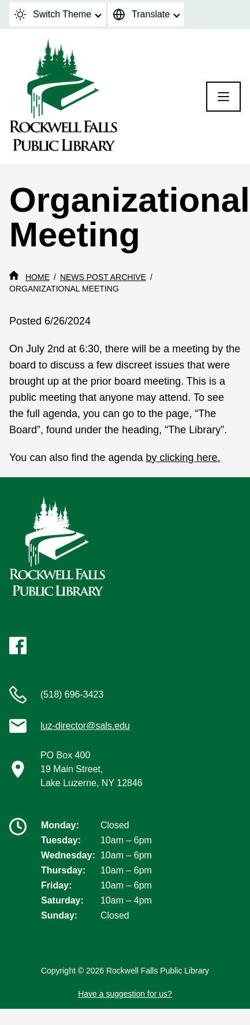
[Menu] (223, 97)
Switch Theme (52, 14)
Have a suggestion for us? (125, 993)
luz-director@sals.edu (85, 726)
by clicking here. (183, 457)
